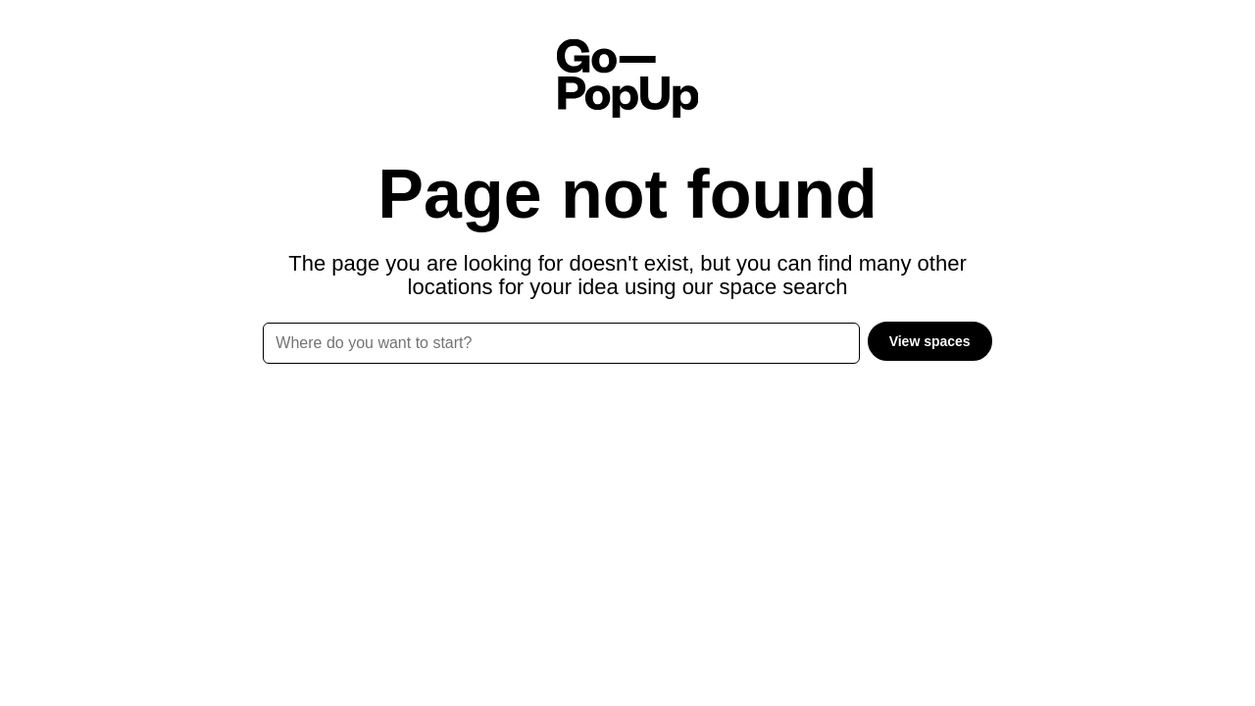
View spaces (930, 341)
